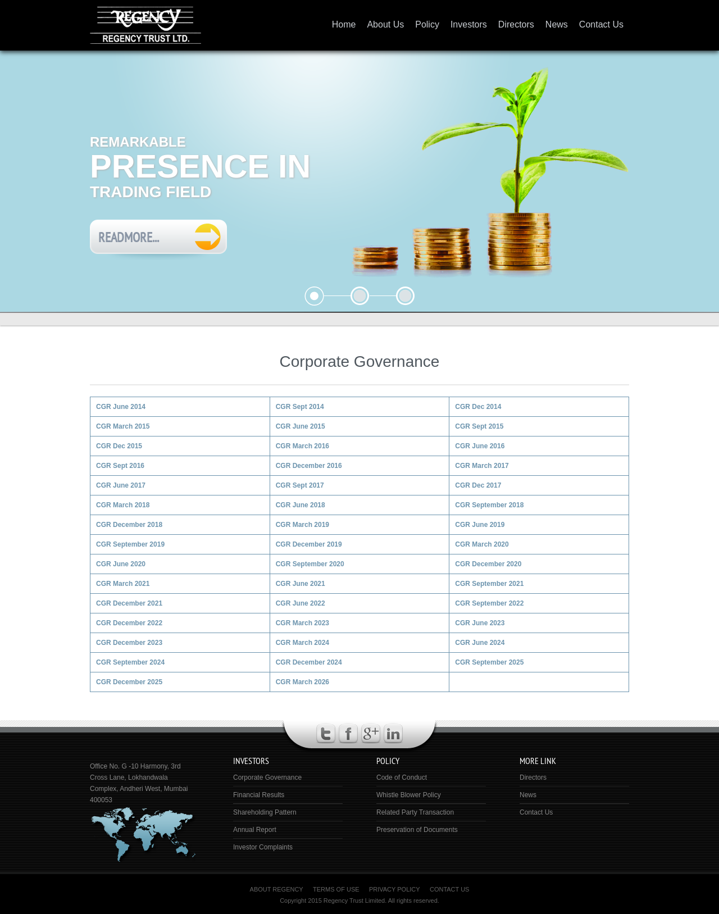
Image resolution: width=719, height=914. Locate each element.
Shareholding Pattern (265, 812)
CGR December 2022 (129, 623)
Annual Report (254, 830)
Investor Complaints (263, 847)
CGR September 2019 (130, 544)
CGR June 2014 (120, 407)
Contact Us (601, 24)
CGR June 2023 (479, 623)
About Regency (276, 889)
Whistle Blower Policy (408, 795)
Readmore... (128, 237)
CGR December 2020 (488, 564)
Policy (427, 24)
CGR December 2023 (129, 643)
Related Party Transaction (415, 812)
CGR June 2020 (120, 564)
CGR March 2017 (481, 466)
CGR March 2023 (302, 623)
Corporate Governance (267, 777)
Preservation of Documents (417, 830)
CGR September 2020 (310, 564)
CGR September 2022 (489, 603)
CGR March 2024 (302, 643)
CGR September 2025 (489, 662)
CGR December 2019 (309, 544)
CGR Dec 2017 (478, 485)
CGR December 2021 (129, 603)
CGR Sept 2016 (120, 466)
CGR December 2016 (309, 466)
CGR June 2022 (300, 603)
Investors (468, 24)
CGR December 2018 (129, 525)
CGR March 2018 (122, 505)
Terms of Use (336, 889)
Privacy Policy (394, 889)
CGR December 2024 (309, 662)
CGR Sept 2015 (479, 426)
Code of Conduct (401, 777)
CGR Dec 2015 (119, 446)
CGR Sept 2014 (300, 407)
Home (344, 24)
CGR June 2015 (300, 426)
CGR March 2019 (302, 525)
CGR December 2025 (129, 682)
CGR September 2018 (489, 505)
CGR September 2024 (130, 662)
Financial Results (258, 795)
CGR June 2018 (300, 505)
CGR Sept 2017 (300, 485)
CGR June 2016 (479, 446)
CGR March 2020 (481, 544)
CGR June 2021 (300, 584)
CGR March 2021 (122, 584)
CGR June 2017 (120, 485)
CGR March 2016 (302, 446)
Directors (516, 24)
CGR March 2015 (122, 426)
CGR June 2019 (479, 525)
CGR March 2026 (302, 682)
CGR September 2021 (489, 584)
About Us (385, 24)
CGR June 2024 (479, 643)
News (556, 24)
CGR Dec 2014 (478, 407)
